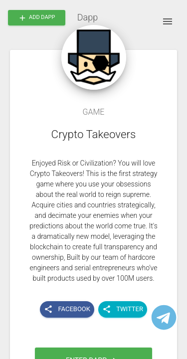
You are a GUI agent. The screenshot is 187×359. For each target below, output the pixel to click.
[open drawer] (168, 21)
